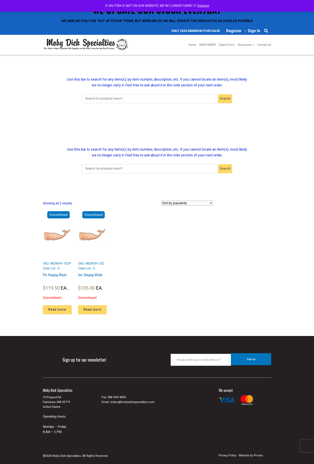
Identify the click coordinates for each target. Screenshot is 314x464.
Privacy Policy (228, 454)
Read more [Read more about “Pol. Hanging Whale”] (57, 309)
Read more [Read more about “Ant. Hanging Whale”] (92, 309)
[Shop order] (187, 203)
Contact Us (264, 44)
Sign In (254, 30)
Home (192, 44)
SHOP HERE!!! (207, 44)
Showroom (246, 44)
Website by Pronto (251, 454)
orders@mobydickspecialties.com (132, 401)
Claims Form (227, 44)
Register (234, 30)
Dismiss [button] (203, 6)
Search (225, 98)
